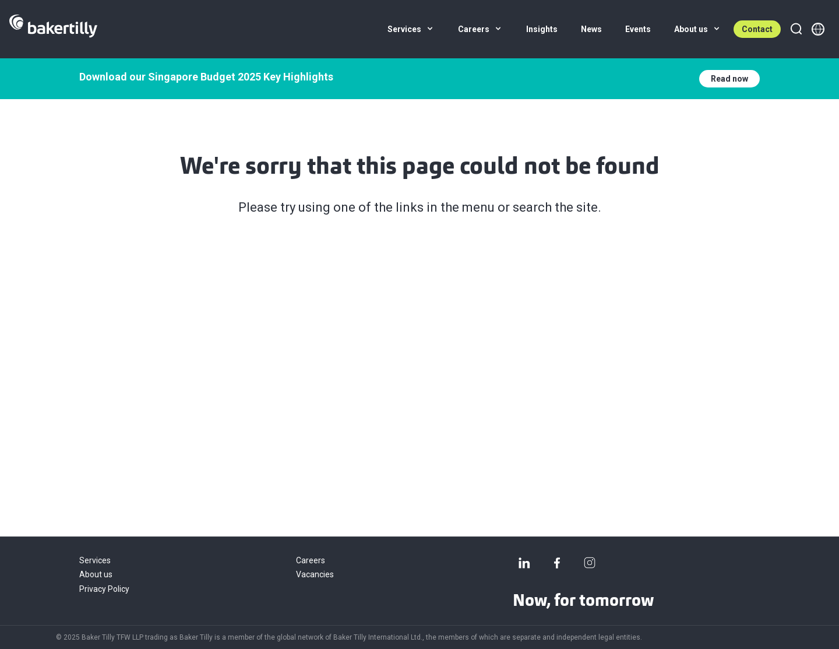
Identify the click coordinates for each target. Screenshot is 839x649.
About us (95, 574)
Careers (310, 560)
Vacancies (315, 574)
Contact (757, 29)
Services (95, 560)
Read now (729, 78)
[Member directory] (818, 29)
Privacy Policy (104, 589)
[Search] (796, 29)
